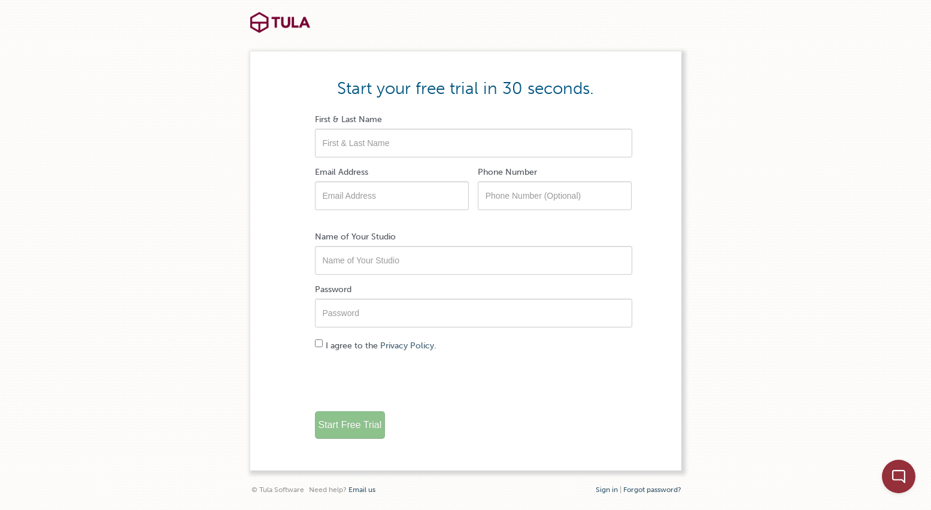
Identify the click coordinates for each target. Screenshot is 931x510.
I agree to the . (375, 345)
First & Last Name (348, 119)
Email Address (341, 172)
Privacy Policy (407, 346)
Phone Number (507, 172)
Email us (361, 489)
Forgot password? (652, 489)
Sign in (607, 489)
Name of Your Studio (355, 237)
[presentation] (406, 379)
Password (333, 289)
